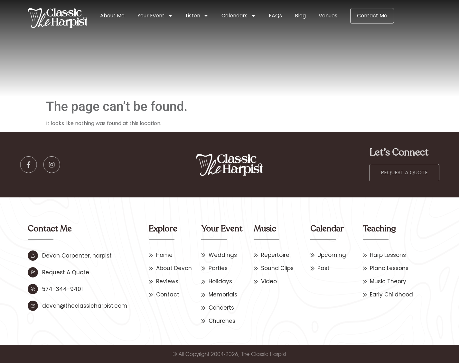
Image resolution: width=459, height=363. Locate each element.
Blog (300, 15)
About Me (112, 15)
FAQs (275, 15)
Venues (328, 15)
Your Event (155, 16)
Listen (197, 16)
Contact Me (372, 15)
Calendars (238, 16)
